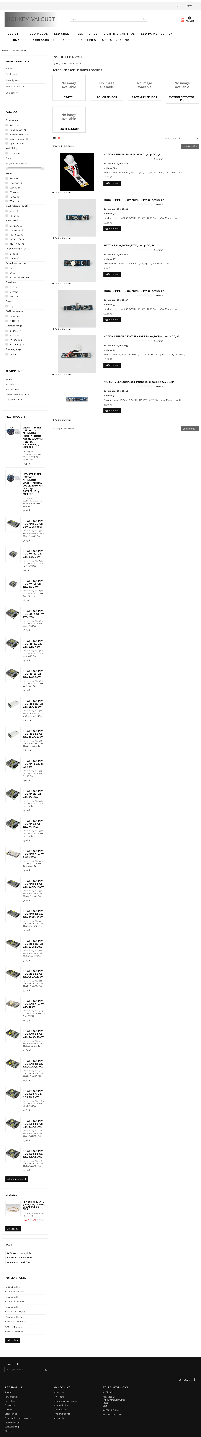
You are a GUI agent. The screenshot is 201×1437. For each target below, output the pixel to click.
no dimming (17, 344)
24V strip (11, 1253)
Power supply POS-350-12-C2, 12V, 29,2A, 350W (33, 914)
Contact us (10, 1405)
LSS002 (15, 188)
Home (9, 379)
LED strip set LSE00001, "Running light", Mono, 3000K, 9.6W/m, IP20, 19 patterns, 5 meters (33, 484)
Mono (14, 296)
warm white (25, 1253)
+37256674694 (112, 1410)
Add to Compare (61, 192)
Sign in (178, 6)
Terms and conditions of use (20, 394)
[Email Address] (24, 1369)
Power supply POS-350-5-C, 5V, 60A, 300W (33, 854)
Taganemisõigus (14, 399)
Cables (66, 40)
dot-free (25, 1262)
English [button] (190, 6)
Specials (11, 1194)
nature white (25, 1257)
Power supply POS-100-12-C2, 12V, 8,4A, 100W (33, 1154)
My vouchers (60, 1418)
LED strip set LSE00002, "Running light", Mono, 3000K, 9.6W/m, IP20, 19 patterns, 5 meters (33, 437)
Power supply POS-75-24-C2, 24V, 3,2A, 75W (33, 554)
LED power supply (156, 33)
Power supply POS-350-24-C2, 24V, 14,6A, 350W (33, 883)
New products (15, 416)
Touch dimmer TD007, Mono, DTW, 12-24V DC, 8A (133, 200)
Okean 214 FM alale (14, 1317)
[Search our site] (106, 19)
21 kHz (14, 321)
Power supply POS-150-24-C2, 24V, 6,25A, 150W (33, 1034)
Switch (14, 125)
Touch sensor (18, 130)
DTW (14, 292)
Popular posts (15, 1277)
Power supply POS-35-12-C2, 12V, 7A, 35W (33, 823)
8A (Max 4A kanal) (19, 277)
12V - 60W (16, 230)
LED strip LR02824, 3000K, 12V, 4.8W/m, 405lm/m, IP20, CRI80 (34, 1205)
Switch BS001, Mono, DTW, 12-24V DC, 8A (129, 245)
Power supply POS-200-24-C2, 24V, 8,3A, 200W (33, 943)
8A (12, 273)
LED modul (39, 33)
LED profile (87, 33)
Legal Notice (12, 389)
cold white (12, 1262)
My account (59, 1392)
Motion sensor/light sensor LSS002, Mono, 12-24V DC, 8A (141, 336)
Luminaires (17, 40)
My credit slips (61, 1405)
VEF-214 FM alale (13, 1327)
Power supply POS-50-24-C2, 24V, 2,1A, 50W (33, 643)
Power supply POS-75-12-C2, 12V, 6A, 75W (33, 583)
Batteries (87, 40)
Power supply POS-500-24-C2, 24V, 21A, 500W (33, 703)
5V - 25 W (16, 226)
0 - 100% (15, 331)
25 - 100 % (16, 340)
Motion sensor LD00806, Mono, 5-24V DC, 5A (132, 154)
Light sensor (17, 143)
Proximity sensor (19, 134)
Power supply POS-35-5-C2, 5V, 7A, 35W (33, 763)
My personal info (62, 1414)
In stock (15, 153)
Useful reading (115, 40)
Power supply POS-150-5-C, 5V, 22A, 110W (33, 1003)
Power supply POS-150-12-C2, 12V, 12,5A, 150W (33, 1063)
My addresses (60, 1409)
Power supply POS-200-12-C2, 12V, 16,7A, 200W (33, 974)
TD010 (14, 201)
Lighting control (119, 33)
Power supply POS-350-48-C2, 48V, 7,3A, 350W (33, 523)
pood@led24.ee (113, 1414)
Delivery (10, 384)
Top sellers (10, 1401)
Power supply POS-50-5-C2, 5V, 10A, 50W (33, 614)
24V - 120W (17, 239)
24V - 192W (17, 244)
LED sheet (62, 33)
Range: (8, 163)
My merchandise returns (65, 1401)
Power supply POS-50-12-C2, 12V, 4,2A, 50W (33, 674)
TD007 (14, 197)
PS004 (14, 192)
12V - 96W (16, 235)
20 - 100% (16, 335)
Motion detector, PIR (21, 139)
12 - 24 (14, 216)
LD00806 (16, 183)
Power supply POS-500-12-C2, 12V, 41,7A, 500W (33, 734)
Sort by (167, 138)
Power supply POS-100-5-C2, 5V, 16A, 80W (33, 1094)
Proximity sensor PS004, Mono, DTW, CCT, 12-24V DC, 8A (139, 382)
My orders (59, 1397)
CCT (13, 287)
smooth (15, 354)
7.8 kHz (14, 316)
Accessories (43, 40)
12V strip (11, 1257)
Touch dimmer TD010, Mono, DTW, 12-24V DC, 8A (133, 291)
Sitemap (8, 1431)
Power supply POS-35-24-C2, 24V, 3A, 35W (33, 794)
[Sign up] (46, 1369)
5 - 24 (14, 211)
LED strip (16, 33)
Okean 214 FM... (13, 1287)
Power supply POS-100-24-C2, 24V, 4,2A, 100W (33, 1123)
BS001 (14, 178)
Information (13, 371)
